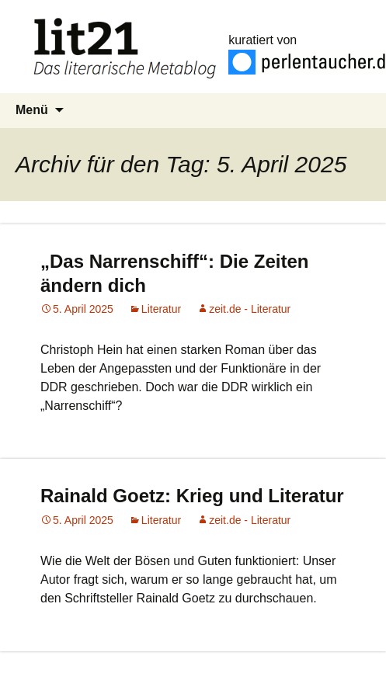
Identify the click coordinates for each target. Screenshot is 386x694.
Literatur (161, 309)
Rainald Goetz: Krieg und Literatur (192, 495)
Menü (32, 109)
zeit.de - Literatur (249, 309)
